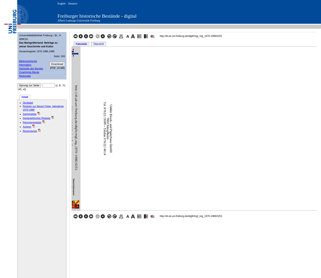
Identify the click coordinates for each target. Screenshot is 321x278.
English (62, 3)
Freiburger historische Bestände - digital (97, 16)
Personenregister (32, 122)
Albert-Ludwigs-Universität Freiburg (79, 20)
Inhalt (25, 97)
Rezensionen (30, 131)
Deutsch (72, 3)
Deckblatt (28, 102)
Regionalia (25, 76)
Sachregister (29, 114)
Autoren (27, 126)
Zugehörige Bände (29, 72)
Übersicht (98, 44)
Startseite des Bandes (31, 68)
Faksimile (81, 44)
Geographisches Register (36, 118)
